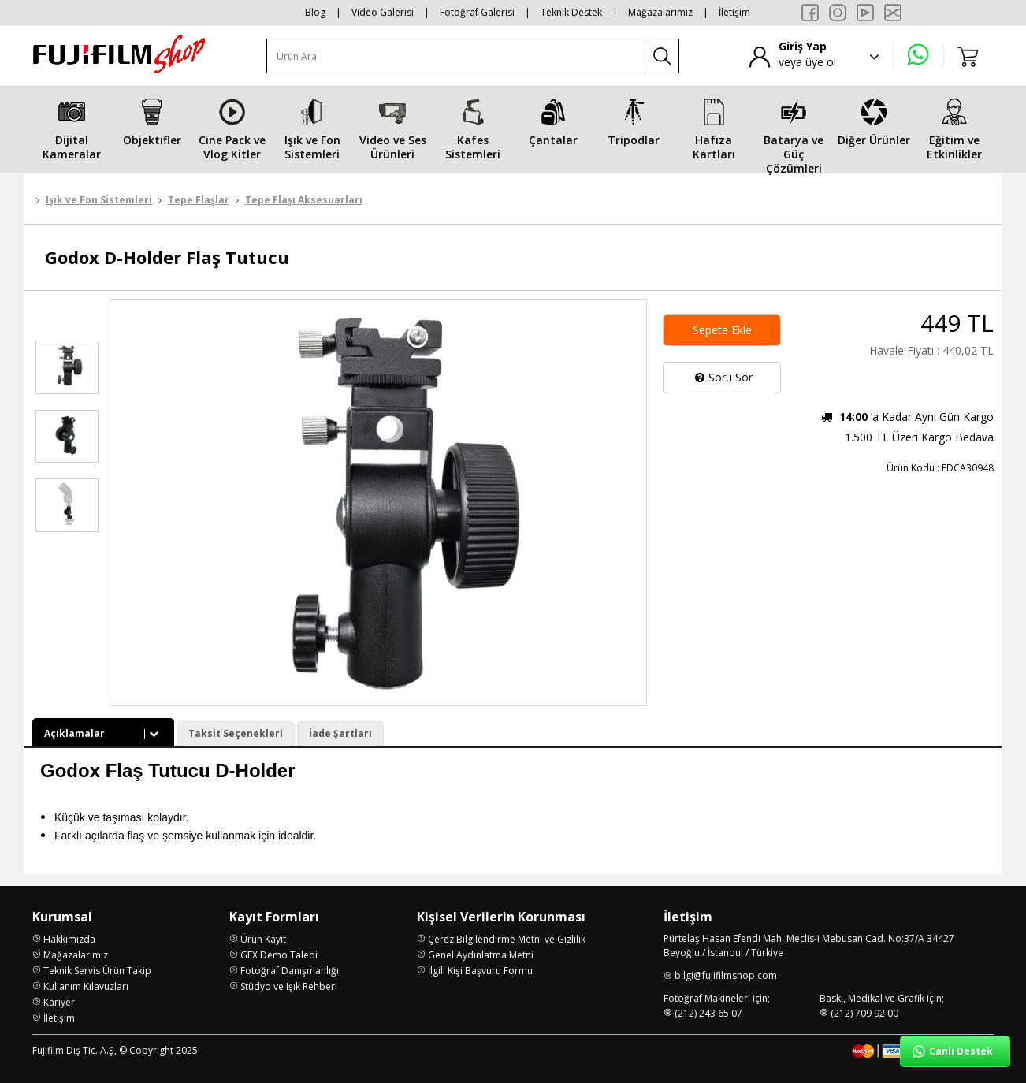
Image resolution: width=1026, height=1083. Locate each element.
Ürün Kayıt (263, 939)
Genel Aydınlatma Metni (480, 955)
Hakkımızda (69, 939)
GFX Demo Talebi (279, 955)
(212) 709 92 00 (864, 1013)
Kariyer (59, 1002)
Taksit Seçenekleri (235, 733)
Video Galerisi (382, 12)
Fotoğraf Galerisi (477, 12)
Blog (315, 12)
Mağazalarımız (660, 12)
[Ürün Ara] (456, 56)
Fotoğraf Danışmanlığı (289, 970)
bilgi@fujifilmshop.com (726, 975)
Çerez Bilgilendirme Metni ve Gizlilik (506, 939)
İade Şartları (340, 733)
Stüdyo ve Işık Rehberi (288, 986)
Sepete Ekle (722, 329)
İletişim (734, 12)
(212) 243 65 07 (708, 1013)
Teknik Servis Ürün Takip (97, 970)
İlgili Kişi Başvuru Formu (480, 970)
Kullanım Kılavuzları (85, 986)
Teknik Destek (571, 12)
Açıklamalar (103, 733)
